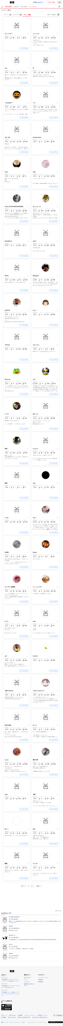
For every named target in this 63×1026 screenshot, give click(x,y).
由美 (6, 448)
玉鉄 (34, 794)
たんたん (35, 448)
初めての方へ (27, 977)
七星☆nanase (9, 690)
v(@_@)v (7, 137)
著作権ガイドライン (43, 1015)
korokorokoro (37, 137)
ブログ (23, 1022)
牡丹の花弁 (8, 725)
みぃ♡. (35, 725)
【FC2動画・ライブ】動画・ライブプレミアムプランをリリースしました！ (10, 994)
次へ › (32, 886)
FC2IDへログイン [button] (38, 2)
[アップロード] (2, 6)
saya (6, 794)
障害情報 (40, 981)
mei (6, 656)
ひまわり (35, 656)
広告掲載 (3, 1017)
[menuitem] (59, 2)
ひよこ (35, 310)
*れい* (34, 517)
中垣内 (7, 552)
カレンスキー (9, 33)
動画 (2, 1022)
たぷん (7, 759)
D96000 (11, 953)
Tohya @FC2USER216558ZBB (14, 206)
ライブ (6, 1022)
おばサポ (7, 310)
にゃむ (7, 517)
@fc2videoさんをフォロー (56, 1022)
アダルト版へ (51, 2)
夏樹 (6, 863)
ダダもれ (7, 345)
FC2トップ (4, 1015)
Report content (11, 1017)
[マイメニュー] (60, 6)
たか (34, 379)
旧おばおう (36, 275)
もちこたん (36, 345)
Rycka (35, 552)
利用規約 (40, 979)
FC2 (5, 2)
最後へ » (39, 886)
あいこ (7, 829)
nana (6, 172)
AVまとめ (7, 379)
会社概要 (20, 1015)
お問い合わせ (12, 1015)
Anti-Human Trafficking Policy (39, 1017)
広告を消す (60, 910)
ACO (34, 621)
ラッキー (35, 863)
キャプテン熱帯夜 (10, 587)
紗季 (6, 483)
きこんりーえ (37, 206)
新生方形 (35, 759)
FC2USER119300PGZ (14, 917)
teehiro (10, 944)
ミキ (34, 103)
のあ (34, 172)
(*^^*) (6, 621)
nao (6, 68)
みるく (35, 241)
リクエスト (27, 981)
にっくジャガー (37, 587)
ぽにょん (35, 414)
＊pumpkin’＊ (9, 103)
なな (34, 483)
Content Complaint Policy (23, 1017)
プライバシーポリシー (30, 1015)
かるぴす (3, 10)
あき (34, 829)
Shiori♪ (7, 275)
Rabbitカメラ (12, 935)
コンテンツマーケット (15, 1022)
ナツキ (7, 414)
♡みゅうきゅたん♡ (39, 690)
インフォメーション (43, 977)
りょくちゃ (36, 33)
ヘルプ (26, 979)
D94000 (11, 926)
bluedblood (8, 241)
